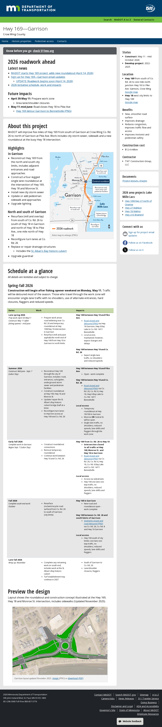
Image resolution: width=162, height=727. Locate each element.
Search (108, 19)
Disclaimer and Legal (122, 706)
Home (5, 41)
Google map (131, 92)
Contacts (62, 41)
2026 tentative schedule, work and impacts (36, 85)
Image (55, 678)
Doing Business (149, 702)
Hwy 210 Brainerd (134, 214)
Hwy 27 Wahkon (133, 207)
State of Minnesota (129, 710)
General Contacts (144, 19)
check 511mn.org (43, 51)
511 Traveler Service (148, 698)
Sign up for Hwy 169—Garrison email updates (38, 77)
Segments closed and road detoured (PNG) (93, 522)
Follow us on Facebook (140, 242)
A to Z (155, 694)
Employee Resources (148, 713)
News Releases (126, 698)
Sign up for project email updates (141, 234)
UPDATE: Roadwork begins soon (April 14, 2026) (44, 81)
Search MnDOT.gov (125, 694)
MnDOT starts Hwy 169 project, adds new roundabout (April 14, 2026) (52, 73)
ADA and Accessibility (148, 706)
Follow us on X (135, 249)
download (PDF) (75, 678)
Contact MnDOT (103, 694)
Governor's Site (107, 710)
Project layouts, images (134, 180)
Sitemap (144, 694)
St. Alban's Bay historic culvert (49, 251)
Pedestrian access (44, 41)
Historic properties (21, 41)
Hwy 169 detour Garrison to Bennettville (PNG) (44, 111)
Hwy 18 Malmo (133, 211)
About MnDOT (151, 710)
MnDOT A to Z (122, 19)
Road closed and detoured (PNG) (91, 322)
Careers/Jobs (108, 698)
